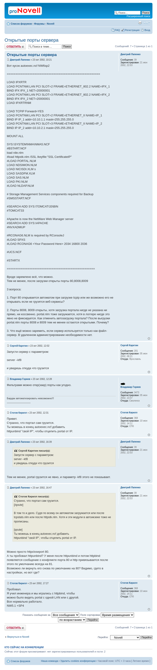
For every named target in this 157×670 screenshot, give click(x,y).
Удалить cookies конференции (78, 661)
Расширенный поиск (138, 16)
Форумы (39, 23)
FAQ (117, 30)
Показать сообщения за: (51, 615)
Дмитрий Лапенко (20, 60)
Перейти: (103, 637)
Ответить (15, 46)
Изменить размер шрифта (147, 23)
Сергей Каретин (19, 346)
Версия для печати (139, 23)
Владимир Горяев (20, 379)
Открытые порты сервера (31, 40)
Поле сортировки (107, 615)
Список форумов (21, 23)
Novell (50, 23)
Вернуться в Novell (18, 636)
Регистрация (132, 30)
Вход (147, 30)
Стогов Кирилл (18, 413)
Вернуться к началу (149, 338)
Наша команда (49, 661)
